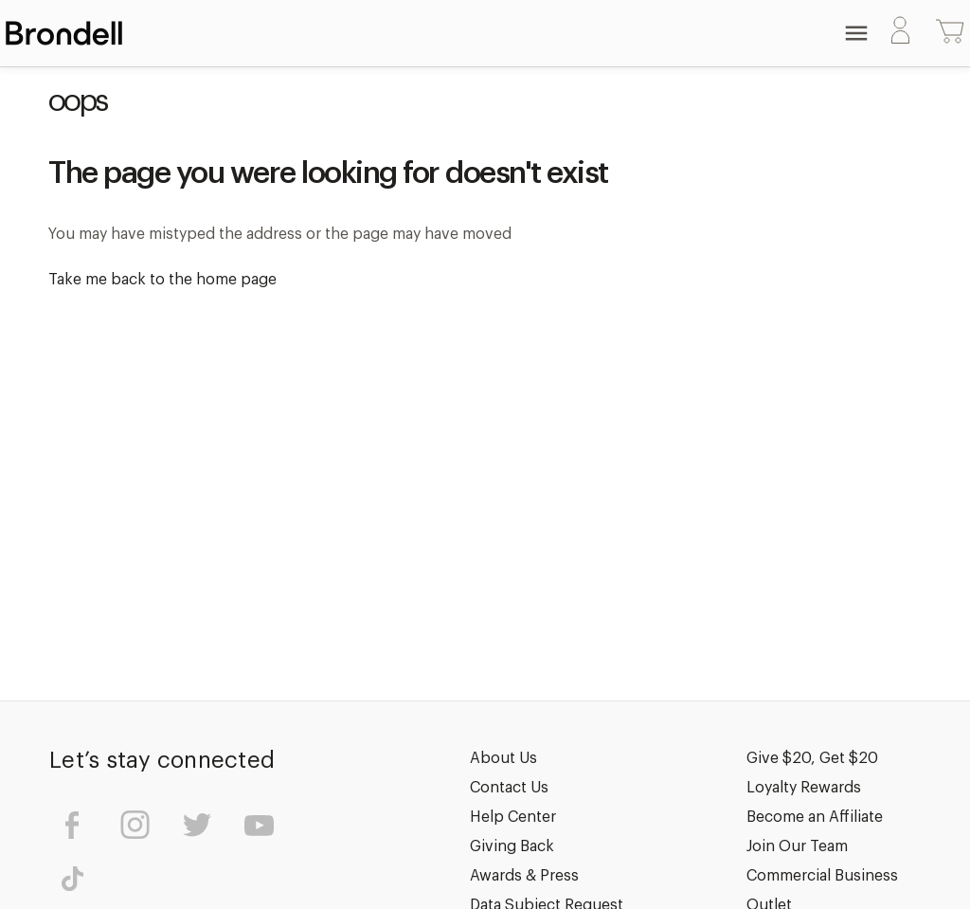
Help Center (513, 817)
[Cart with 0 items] (950, 33)
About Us (503, 758)
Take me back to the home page (162, 279)
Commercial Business (822, 875)
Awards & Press (524, 875)
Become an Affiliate (814, 817)
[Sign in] (900, 33)
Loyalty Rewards (803, 787)
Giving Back (512, 846)
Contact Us (509, 787)
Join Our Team (797, 846)
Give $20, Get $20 (812, 758)
